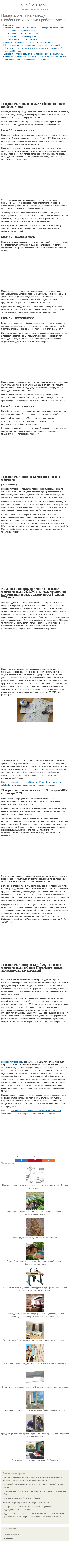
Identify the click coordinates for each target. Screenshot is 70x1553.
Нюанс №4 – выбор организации (22, 39)
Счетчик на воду (13, 1156)
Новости (35, 9)
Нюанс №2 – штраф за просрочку (23, 34)
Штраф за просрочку (25, 1156)
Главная (25, 9)
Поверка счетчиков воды (12, 1062)
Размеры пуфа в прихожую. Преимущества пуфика (26, 1502)
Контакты (6, 1531)
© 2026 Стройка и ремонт (11, 1528)
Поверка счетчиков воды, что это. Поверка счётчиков (29, 42)
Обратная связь (8, 1538)
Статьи (44, 9)
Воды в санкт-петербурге (40, 1156)
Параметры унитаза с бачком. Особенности (22, 1498)
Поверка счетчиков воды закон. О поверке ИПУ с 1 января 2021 (34, 54)
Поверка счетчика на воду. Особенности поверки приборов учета (34, 28)
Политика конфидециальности (12, 1534)
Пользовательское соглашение (18, 1531)
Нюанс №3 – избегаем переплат (22, 36)
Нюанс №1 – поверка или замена (22, 31)
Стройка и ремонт (35, 4)
